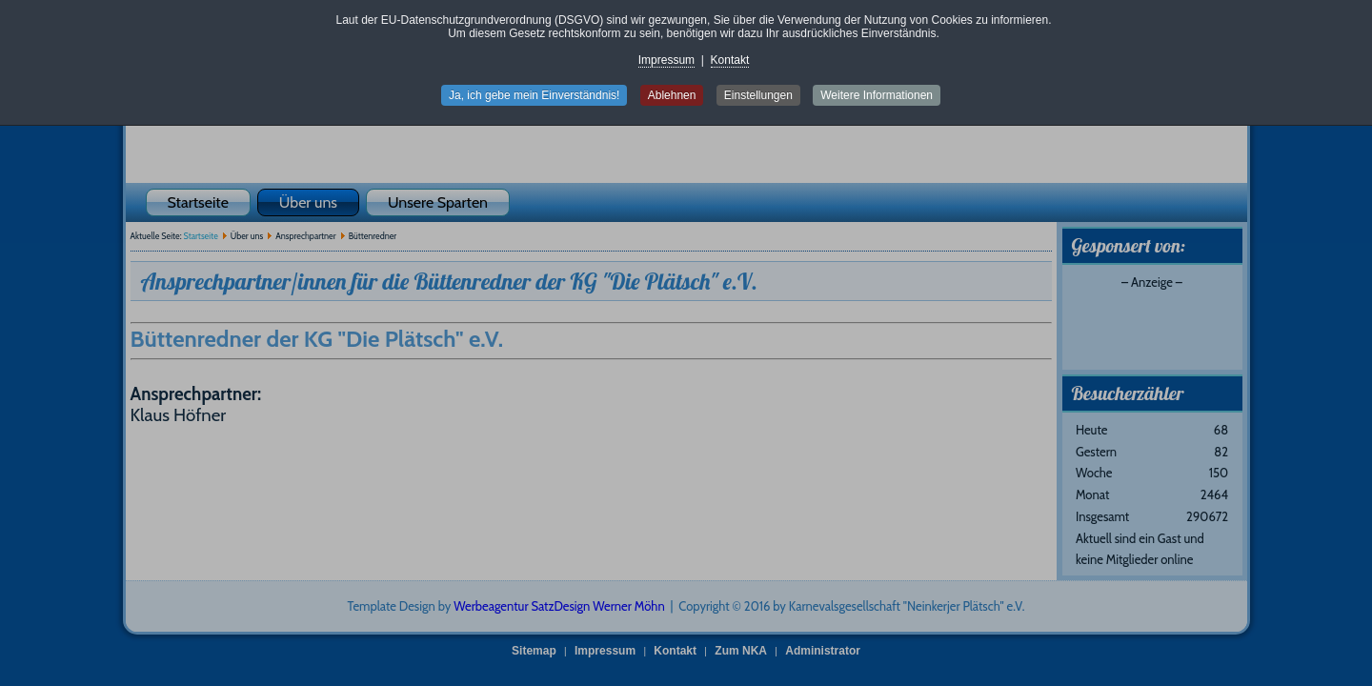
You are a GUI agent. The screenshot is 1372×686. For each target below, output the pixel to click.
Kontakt (730, 60)
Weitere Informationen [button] (876, 95)
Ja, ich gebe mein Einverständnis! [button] (534, 95)
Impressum (666, 60)
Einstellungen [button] (758, 95)
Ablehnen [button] (672, 95)
